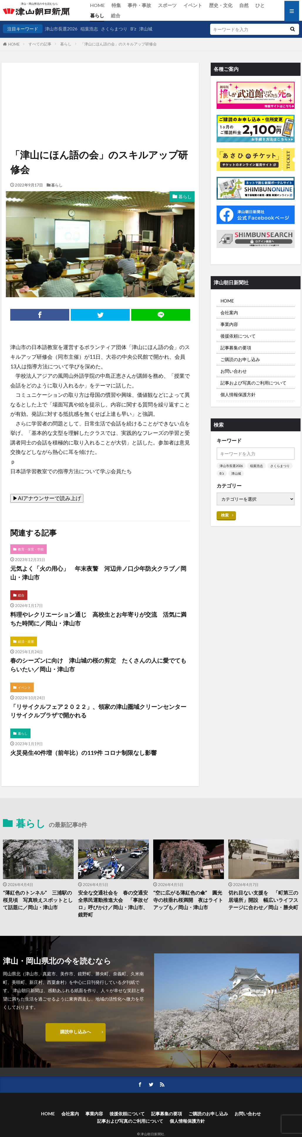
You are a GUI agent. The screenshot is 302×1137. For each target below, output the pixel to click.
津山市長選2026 (61, 28)
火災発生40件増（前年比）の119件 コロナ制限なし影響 (83, 752)
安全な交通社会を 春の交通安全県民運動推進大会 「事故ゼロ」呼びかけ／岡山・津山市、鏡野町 (113, 903)
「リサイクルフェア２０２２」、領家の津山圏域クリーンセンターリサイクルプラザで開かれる (98, 711)
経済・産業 (26, 641)
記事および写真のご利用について (253, 382)
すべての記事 (39, 44)
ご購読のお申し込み (240, 359)
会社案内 (229, 312)
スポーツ (167, 5)
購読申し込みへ (75, 1031)
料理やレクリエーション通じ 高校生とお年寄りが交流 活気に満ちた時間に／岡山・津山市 (98, 619)
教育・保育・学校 (31, 549)
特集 (116, 5)
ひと (260, 5)
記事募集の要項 (235, 347)
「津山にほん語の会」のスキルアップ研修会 (118, 44)
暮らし (97, 15)
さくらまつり (114, 28)
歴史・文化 (220, 5)
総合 (115, 15)
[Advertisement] (99, 92)
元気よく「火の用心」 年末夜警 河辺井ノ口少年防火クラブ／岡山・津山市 (98, 573)
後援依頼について (238, 335)
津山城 (145, 28)
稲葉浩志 (89, 28)
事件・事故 (139, 5)
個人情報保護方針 (238, 394)
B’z (133, 28)
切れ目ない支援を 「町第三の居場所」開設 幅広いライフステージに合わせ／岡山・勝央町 (263, 900)
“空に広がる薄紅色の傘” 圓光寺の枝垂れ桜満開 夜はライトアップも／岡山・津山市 (188, 900)
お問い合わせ (233, 371)
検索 (225, 515)
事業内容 (229, 324)
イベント (192, 5)
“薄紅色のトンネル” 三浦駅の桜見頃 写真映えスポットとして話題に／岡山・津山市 (38, 900)
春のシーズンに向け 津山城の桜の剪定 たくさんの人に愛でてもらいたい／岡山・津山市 (98, 665)
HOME (97, 5)
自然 (244, 5)
